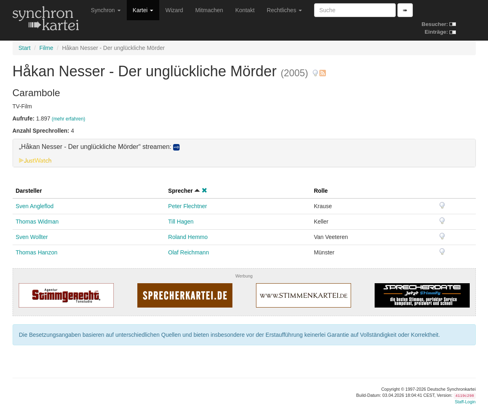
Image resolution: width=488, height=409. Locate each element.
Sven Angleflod (35, 206)
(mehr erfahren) (68, 119)
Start (25, 48)
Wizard (174, 10)
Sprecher (180, 190)
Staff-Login (465, 401)
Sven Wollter (32, 237)
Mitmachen (209, 10)
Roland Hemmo (188, 237)
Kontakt (244, 10)
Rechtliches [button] (284, 10)
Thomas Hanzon (37, 252)
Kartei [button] (143, 10)
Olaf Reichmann (188, 252)
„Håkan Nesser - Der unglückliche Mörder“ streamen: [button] (99, 147)
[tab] (244, 153)
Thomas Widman (37, 221)
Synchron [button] (106, 10)
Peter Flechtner (187, 206)
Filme (46, 48)
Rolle (321, 190)
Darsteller (29, 190)
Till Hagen (181, 221)
